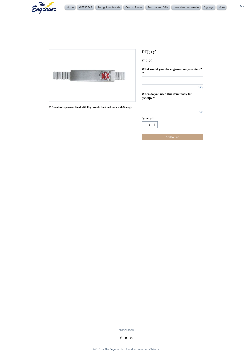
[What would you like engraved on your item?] (172, 80)
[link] (242, 4)
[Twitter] (126, 338)
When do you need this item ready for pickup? (167, 96)
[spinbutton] (150, 125)
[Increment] (155, 125)
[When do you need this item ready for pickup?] (172, 105)
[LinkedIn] (131, 338)
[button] (109, 7)
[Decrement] (144, 125)
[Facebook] (121, 338)
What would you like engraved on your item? (172, 71)
